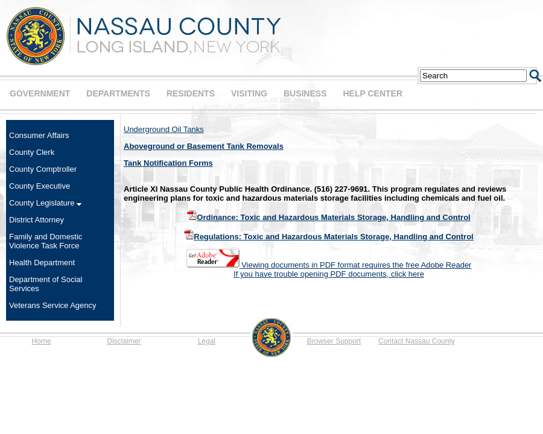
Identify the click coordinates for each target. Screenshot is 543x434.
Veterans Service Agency (53, 305)
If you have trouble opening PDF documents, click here (328, 273)
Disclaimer (124, 341)
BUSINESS (305, 93)
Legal (206, 341)
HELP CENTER (372, 93)
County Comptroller (43, 169)
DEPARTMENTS (118, 93)
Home (41, 341)
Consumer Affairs (39, 135)
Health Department (42, 262)
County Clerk (31, 152)
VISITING (249, 93)
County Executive (39, 185)
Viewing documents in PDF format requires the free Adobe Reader (329, 264)
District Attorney (36, 219)
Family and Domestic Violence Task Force (45, 241)
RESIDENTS (191, 93)
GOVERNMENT (40, 93)
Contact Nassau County (416, 341)
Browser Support (334, 341)
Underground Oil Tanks (164, 129)
